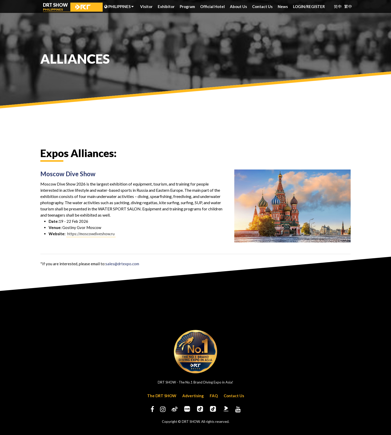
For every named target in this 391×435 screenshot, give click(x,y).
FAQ (214, 395)
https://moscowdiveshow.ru (91, 233)
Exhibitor (166, 6)
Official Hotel (212, 6)
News (283, 6)
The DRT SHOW (161, 395)
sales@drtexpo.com (122, 263)
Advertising (193, 395)
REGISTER (315, 6)
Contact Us (262, 6)
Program (187, 6)
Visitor (146, 6)
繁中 (348, 6)
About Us (238, 6)
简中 (338, 6)
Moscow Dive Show (67, 174)
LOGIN (299, 6)
